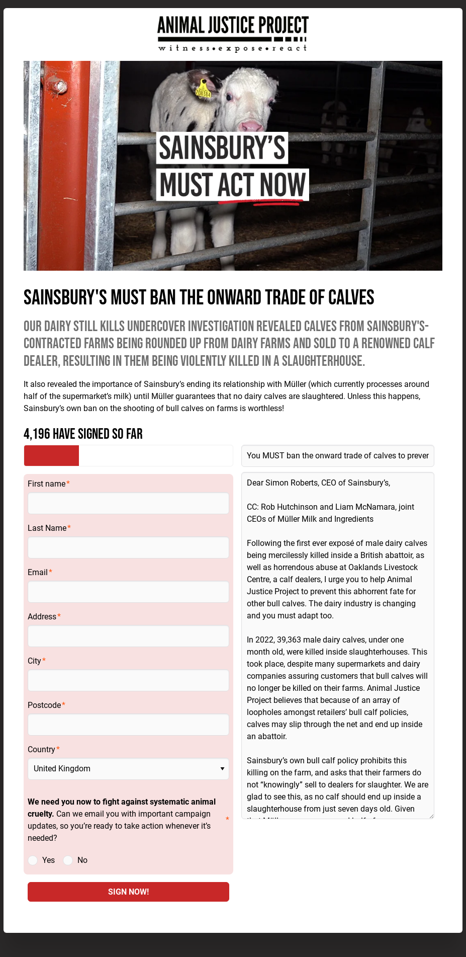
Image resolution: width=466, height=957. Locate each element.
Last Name (47, 528)
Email (38, 572)
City (34, 661)
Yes (48, 860)
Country (41, 749)
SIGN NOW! (128, 892)
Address (42, 616)
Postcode (44, 705)
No (82, 860)
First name (46, 484)
